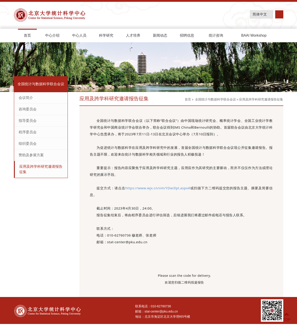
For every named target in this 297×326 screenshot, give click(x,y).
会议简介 (26, 98)
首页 (27, 35)
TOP (286, 317)
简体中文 (260, 14)
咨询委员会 (28, 109)
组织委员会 (28, 143)
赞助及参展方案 (31, 155)
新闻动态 (160, 35)
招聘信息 (187, 35)
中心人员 (79, 35)
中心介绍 (52, 35)
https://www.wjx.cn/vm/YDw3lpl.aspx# (157, 188)
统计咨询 (216, 35)
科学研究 (106, 35)
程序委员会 (28, 132)
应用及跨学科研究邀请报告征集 (40, 169)
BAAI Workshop (254, 35)
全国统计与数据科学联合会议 (215, 99)
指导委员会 (28, 121)
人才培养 (133, 35)
